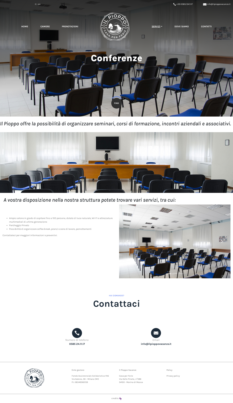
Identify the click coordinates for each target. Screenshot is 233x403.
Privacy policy (173, 376)
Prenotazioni (70, 26)
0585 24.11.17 (77, 343)
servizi (156, 26)
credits (116, 398)
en (39, 4)
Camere (45, 26)
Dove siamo (181, 26)
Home (24, 26)
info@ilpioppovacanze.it (217, 4)
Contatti (206, 26)
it (35, 4)
